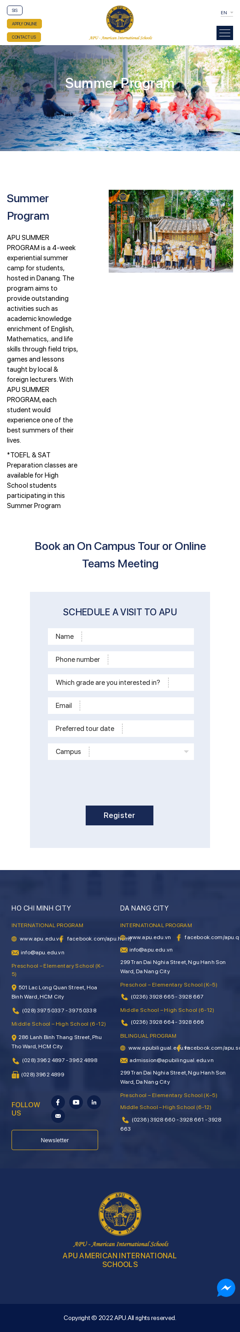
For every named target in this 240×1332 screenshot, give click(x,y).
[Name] (136, 636)
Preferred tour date (85, 728)
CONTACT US (24, 37)
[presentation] (118, 781)
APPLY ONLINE (24, 23)
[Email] (135, 706)
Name (65, 636)
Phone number (78, 659)
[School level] (180, 683)
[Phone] (149, 659)
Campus (68, 752)
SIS (15, 10)
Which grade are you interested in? (108, 682)
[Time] (157, 729)
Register (119, 815)
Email (64, 705)
